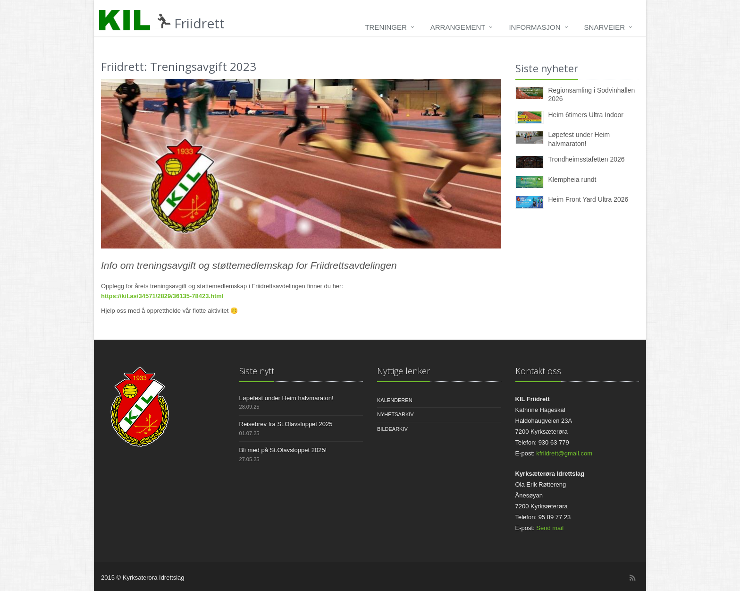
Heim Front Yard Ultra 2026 (588, 199)
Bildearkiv (392, 429)
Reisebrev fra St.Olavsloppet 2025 (286, 424)
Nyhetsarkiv (395, 414)
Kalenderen (394, 400)
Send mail (549, 527)
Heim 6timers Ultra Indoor (586, 115)
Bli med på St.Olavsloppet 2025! (283, 450)
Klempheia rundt (572, 179)
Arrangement (458, 27)
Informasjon (534, 27)
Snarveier (604, 27)
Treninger (385, 27)
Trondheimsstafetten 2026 (586, 159)
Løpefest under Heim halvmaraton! (286, 398)
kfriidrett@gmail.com (564, 453)
